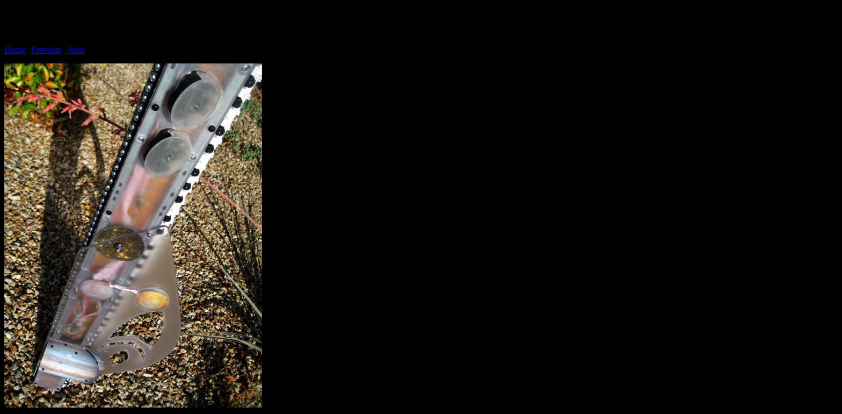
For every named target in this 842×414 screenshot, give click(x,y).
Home (14, 49)
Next (76, 49)
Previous (46, 49)
